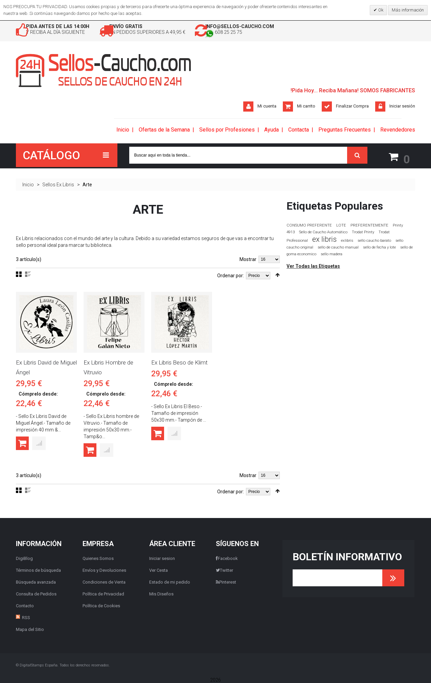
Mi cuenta (266, 107)
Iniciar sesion (162, 558)
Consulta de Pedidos (36, 593)
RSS (26, 617)
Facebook (227, 558)
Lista (28, 274)
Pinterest (226, 581)
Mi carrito (306, 107)
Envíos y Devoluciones (104, 569)
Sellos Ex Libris (58, 184)
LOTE (341, 224)
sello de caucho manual (338, 247)
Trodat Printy (363, 232)
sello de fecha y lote (379, 247)
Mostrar (248, 259)
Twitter (224, 569)
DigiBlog (24, 558)
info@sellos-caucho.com (279, 27)
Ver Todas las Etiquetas (313, 265)
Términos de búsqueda (38, 569)
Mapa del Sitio (30, 629)
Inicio (28, 184)
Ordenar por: (230, 275)
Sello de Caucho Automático (323, 232)
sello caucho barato (374, 240)
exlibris (347, 240)
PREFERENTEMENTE (369, 224)
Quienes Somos (98, 558)
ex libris (324, 239)
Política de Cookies (101, 605)
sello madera (331, 254)
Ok (380, 10)
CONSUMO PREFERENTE (309, 224)
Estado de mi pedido (169, 581)
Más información (408, 10)
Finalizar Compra (352, 107)
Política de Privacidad (103, 593)
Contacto (25, 605)
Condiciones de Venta (104, 581)
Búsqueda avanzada (36, 581)
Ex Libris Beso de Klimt (179, 362)
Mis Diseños (161, 593)
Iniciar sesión (402, 107)
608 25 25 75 (262, 33)
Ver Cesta (158, 569)
